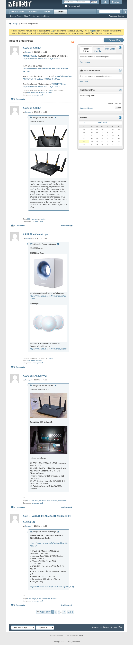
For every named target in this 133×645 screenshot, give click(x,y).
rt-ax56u (34, 93)
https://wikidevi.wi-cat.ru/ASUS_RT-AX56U (42, 86)
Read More (65, 225)
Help (105, 2)
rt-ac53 (40, 599)
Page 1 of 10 (45, 611)
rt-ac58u (46, 599)
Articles (33, 12)
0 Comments (19, 99)
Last (70, 612)
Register (116, 2)
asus (29, 93)
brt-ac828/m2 (44, 501)
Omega (50, 90)
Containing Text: (100, 97)
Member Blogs (43, 16)
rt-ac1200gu (31, 599)
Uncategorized (37, 95)
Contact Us (97, 627)
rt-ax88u (49, 93)
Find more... (85, 62)
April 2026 (102, 122)
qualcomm (62, 501)
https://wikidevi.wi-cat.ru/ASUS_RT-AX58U (42, 58)
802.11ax (30, 219)
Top (120, 627)
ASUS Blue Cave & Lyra (35, 234)
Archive (114, 627)
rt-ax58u (42, 93)
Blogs (61, 12)
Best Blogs (110, 48)
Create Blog (113, 40)
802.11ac (30, 501)
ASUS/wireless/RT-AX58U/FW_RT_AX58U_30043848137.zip (47, 77)
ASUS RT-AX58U (32, 48)
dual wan (53, 501)
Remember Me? (72, 6)
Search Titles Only (113, 104)
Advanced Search (116, 16)
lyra (40, 360)
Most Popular (29, 16)
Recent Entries (16, 16)
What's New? (17, 12)
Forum (47, 12)
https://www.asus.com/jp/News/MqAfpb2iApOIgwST (53, 586)
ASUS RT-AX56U (59, 84)
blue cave (35, 360)
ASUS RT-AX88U (32, 108)
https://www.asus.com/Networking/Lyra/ (48, 348)
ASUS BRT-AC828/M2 (35, 375)
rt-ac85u (54, 599)
